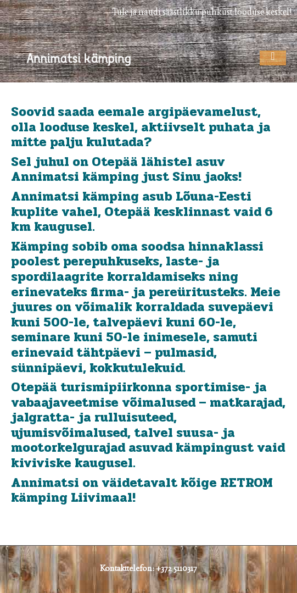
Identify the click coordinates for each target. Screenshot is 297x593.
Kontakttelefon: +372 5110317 (148, 568)
